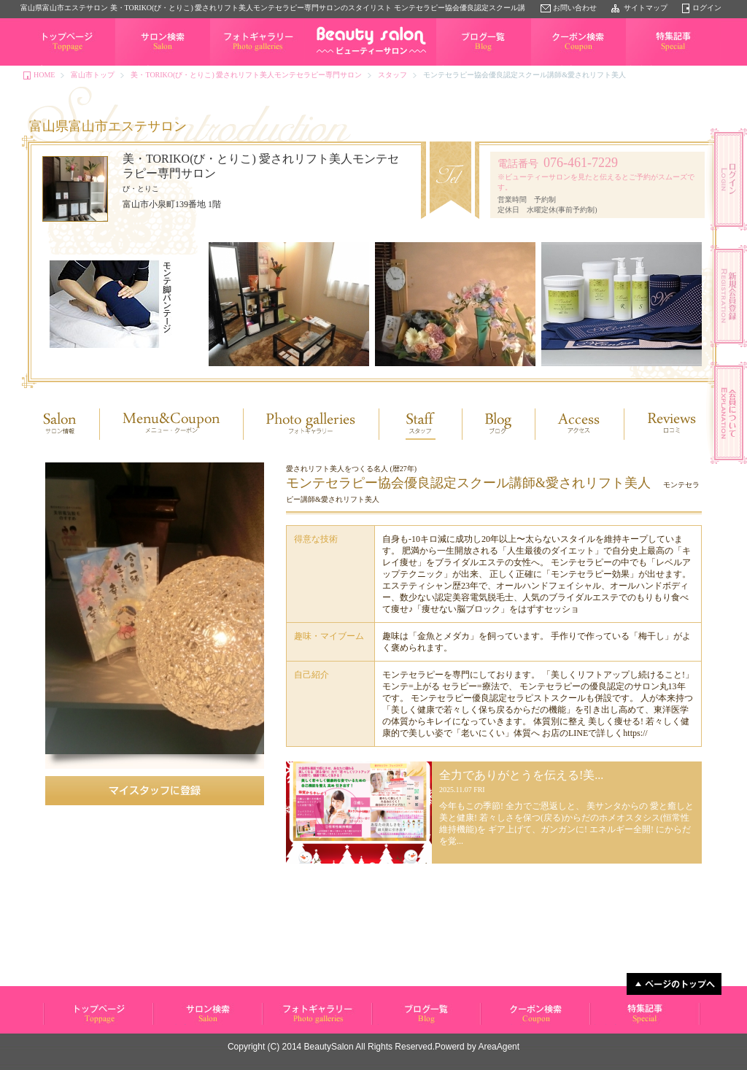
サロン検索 (133, 65)
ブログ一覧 (454, 65)
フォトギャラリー (239, 65)
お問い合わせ (575, 8)
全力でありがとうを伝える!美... (521, 775)
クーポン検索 (553, 65)
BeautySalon (329, 1047)
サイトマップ (645, 8)
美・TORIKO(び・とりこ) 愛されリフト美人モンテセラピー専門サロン (246, 75)
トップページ (42, 65)
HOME (44, 75)
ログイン (706, 8)
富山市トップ (93, 75)
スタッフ (392, 75)
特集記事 (640, 65)
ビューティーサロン (75, 1024)
